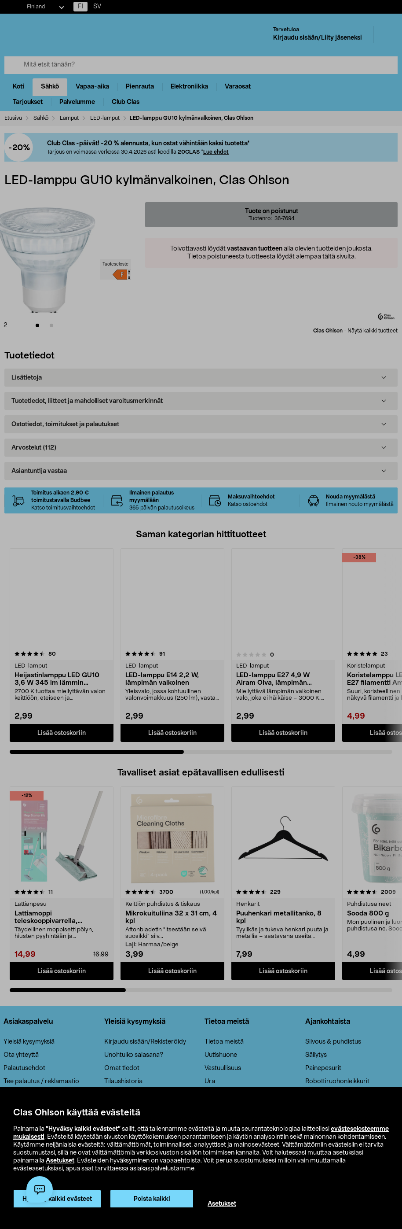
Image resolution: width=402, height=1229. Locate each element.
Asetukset (60, 1161)
